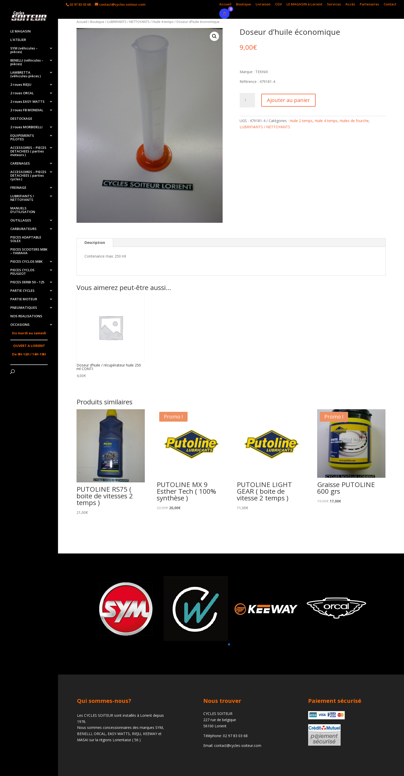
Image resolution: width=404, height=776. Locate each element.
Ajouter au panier (288, 100)
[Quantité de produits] (247, 100)
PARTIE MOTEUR (23, 299)
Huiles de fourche (354, 120)
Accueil (225, 4)
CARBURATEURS (23, 229)
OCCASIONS (20, 325)
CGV (278, 4)
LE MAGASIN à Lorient (304, 4)
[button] (229, 644)
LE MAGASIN (20, 31)
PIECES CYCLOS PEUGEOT (22, 272)
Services (334, 4)
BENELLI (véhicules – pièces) (26, 62)
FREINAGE (18, 188)
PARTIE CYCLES (22, 291)
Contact (390, 4)
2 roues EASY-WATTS (27, 102)
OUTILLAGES (20, 220)
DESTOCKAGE (21, 119)
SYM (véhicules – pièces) (24, 50)
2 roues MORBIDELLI (26, 127)
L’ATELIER (18, 40)
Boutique (243, 4)
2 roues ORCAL (22, 93)
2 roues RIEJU (20, 85)
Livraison (263, 4)
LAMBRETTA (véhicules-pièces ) (25, 74)
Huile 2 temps (301, 120)
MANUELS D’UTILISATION (22, 210)
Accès (350, 4)
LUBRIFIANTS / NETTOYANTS (22, 198)
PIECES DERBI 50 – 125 (27, 282)
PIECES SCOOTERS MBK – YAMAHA (28, 251)
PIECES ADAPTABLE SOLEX (25, 239)
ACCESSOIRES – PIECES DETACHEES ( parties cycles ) (28, 175)
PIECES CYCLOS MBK (26, 262)
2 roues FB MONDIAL (26, 110)
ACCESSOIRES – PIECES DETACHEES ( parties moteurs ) (28, 151)
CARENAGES (20, 163)
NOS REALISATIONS (26, 316)
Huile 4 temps (163, 21)
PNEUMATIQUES (23, 308)
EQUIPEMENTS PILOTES (22, 137)
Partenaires (369, 4)
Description (95, 242)
